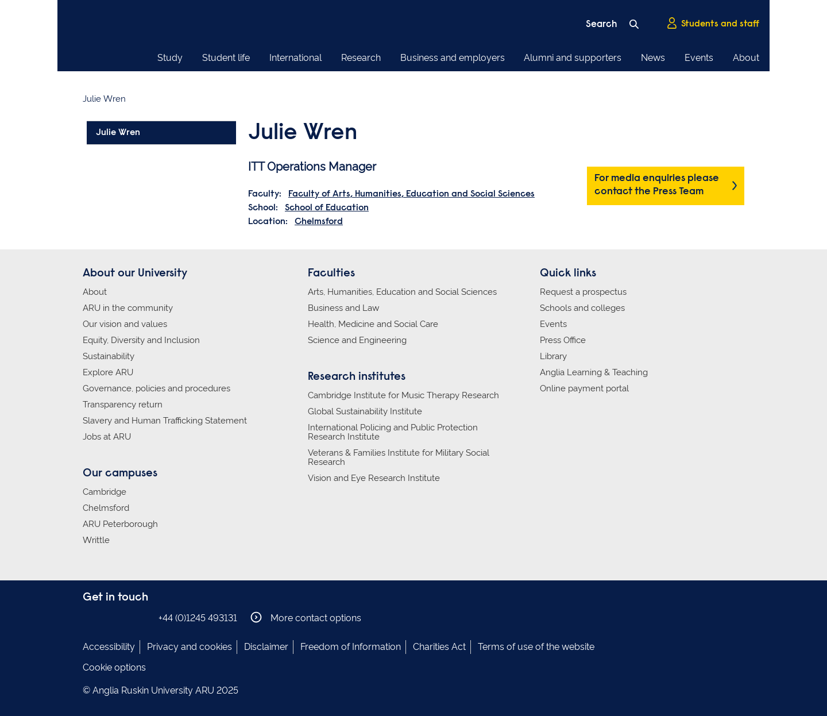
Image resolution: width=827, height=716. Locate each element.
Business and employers (452, 57)
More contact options (305, 617)
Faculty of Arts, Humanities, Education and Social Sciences (411, 194)
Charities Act (439, 646)
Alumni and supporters (572, 57)
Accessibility (109, 646)
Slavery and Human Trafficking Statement (165, 420)
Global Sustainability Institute (365, 411)
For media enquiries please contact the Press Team (656, 185)
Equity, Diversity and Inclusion (141, 340)
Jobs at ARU (107, 437)
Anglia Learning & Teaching (594, 372)
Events (699, 57)
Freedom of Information (350, 646)
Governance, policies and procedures (156, 388)
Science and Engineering (357, 340)
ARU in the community (128, 308)
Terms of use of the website (536, 646)
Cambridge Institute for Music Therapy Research (403, 395)
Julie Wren (118, 132)
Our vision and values (125, 324)
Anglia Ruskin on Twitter (124, 617)
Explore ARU (108, 372)
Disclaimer (266, 646)
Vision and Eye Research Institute (374, 478)
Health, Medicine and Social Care (373, 324)
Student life (226, 57)
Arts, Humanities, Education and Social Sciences (402, 292)
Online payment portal (584, 388)
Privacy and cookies (189, 646)
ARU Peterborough (120, 524)
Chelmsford (319, 221)
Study (170, 57)
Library (553, 356)
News (653, 57)
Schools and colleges (582, 308)
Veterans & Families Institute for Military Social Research (398, 457)
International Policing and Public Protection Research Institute (393, 432)
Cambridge (104, 492)
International (295, 57)
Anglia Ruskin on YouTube (141, 617)
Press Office (563, 340)
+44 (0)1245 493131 (198, 618)
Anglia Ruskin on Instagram (107, 617)
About (746, 57)
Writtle (96, 540)
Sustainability (108, 356)
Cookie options (114, 667)
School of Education (327, 208)
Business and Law (343, 308)
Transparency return (123, 404)
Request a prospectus (583, 292)
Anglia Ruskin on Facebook (90, 617)
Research (361, 57)
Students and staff (712, 23)
